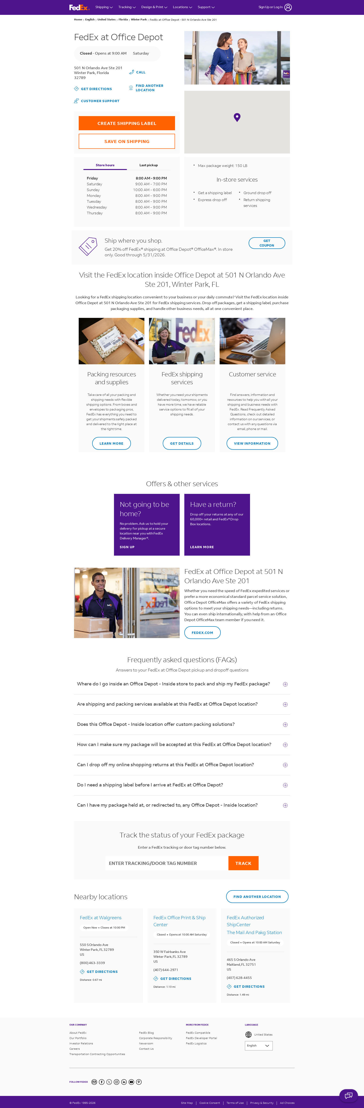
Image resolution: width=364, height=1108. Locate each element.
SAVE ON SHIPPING (114, 138)
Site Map (187, 1101)
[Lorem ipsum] (259, 1044)
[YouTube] (131, 1080)
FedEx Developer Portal (201, 1036)
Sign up (127, 546)
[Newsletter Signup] (94, 1080)
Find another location (146, 87)
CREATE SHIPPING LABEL (117, 120)
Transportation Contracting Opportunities (97, 1052)
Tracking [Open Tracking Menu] (127, 7)
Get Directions (93, 88)
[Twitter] (109, 1080)
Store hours (105, 164)
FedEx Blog (146, 1031)
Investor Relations (81, 1041)
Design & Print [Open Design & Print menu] (154, 7)
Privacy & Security (261, 1101)
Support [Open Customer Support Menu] (206, 7)
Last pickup (149, 164)
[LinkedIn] (124, 1080)
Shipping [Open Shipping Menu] (104, 7)
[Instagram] (116, 1080)
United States (259, 1033)
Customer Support (97, 100)
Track (243, 862)
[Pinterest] (139, 1080)
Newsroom (146, 1041)
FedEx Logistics (196, 1041)
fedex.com (198, 629)
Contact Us (146, 1047)
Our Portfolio (77, 1036)
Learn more (108, 440)
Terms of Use (235, 1101)
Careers (74, 1047)
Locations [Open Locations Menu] (182, 7)
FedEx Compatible (198, 1031)
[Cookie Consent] (209, 1101)
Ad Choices (287, 1101)
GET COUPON (267, 242)
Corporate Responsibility (155, 1036)
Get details (178, 440)
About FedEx (77, 1031)
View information (249, 440)
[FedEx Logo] (79, 7)
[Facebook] (101, 1080)
